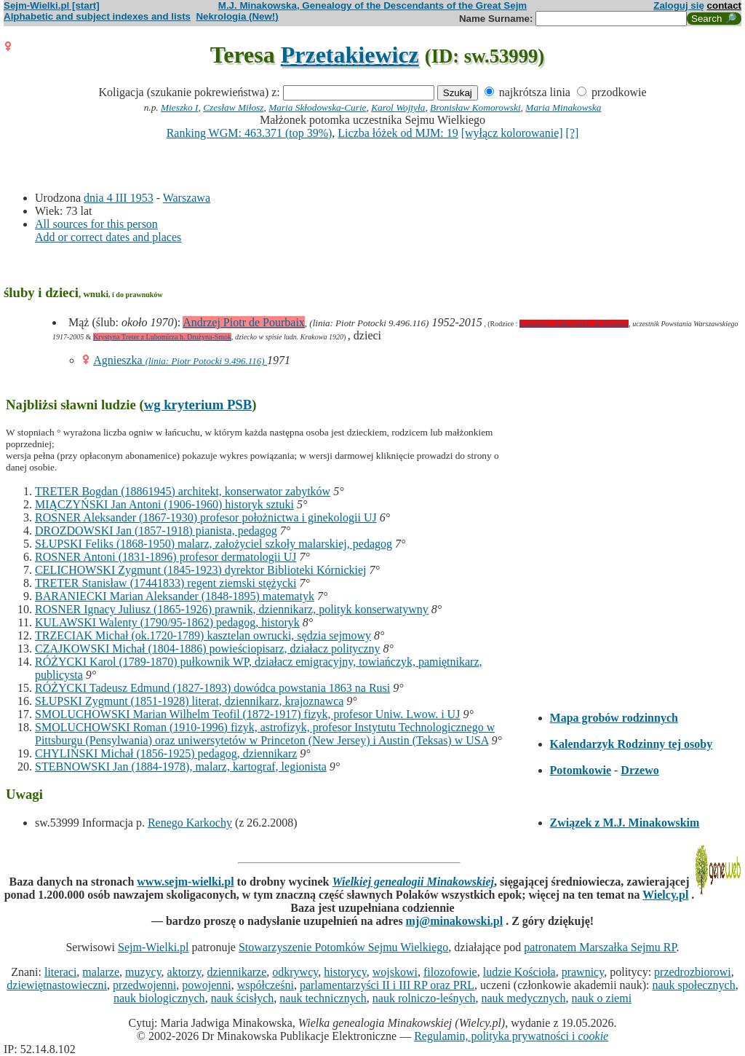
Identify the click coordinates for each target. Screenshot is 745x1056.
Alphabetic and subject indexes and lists (97, 16)
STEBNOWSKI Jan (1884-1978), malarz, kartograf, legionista (181, 766)
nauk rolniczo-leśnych (424, 998)
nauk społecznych (693, 985)
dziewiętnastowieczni (57, 985)
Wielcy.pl (665, 894)
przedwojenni (144, 985)
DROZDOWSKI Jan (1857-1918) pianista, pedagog (156, 530)
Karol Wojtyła (398, 107)
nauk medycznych (524, 998)
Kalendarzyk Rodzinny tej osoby (631, 744)
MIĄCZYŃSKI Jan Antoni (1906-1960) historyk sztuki (164, 504)
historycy (345, 972)
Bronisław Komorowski (475, 107)
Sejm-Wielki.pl (153, 947)
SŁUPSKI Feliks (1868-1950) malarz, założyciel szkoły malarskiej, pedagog (213, 543)
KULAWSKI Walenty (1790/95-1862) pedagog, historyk (167, 622)
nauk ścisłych (242, 998)
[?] (572, 133)
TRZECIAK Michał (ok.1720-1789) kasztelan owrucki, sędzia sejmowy (203, 635)
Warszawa (186, 198)
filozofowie (450, 972)
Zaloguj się (678, 5)
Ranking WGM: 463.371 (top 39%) (249, 133)
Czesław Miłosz (233, 107)
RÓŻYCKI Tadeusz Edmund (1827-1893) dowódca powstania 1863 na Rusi (212, 688)
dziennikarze (237, 972)
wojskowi (395, 972)
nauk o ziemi (601, 998)
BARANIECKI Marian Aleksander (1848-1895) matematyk (174, 596)
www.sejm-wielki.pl (185, 881)
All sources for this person (96, 224)
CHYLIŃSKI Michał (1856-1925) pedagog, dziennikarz (166, 753)
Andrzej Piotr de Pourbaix (244, 322)
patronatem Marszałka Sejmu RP (600, 947)
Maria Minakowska (563, 107)
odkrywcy (295, 972)
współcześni (265, 985)
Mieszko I (179, 107)
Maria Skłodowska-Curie (317, 107)
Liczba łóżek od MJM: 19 (398, 133)
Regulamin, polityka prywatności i (511, 1036)
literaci (60, 972)
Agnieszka (119, 360)
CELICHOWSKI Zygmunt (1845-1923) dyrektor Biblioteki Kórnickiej (200, 570)
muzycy (143, 972)
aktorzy (184, 972)
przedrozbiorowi (692, 972)
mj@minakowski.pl (454, 921)
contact (724, 5)
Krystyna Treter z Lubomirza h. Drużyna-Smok (162, 337)
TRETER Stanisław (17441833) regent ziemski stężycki (165, 583)
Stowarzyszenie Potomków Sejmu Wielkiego (343, 947)
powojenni (206, 985)
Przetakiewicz (350, 55)
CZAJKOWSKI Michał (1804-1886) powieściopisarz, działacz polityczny (208, 648)
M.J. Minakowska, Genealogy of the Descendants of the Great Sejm (372, 5)
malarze (100, 972)
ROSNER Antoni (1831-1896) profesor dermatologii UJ (166, 557)
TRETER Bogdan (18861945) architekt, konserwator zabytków (182, 491)
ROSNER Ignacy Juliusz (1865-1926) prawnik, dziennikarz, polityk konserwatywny (232, 609)
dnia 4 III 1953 (119, 198)
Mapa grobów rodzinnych (614, 718)
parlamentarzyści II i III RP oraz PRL (387, 985)
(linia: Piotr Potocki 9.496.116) (206, 360)
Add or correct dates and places (108, 237)
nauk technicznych (323, 998)
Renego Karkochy (190, 822)
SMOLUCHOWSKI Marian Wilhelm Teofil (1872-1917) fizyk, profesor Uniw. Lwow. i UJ (247, 714)
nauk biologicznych (159, 998)
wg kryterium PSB (198, 404)
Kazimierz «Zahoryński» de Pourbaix (574, 324)
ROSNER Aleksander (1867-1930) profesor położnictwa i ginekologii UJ (206, 517)
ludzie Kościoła (519, 972)
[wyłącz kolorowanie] (512, 133)
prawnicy (583, 972)
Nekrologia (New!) (237, 16)
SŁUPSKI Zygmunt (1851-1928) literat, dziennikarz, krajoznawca (189, 701)
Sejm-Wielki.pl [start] (52, 5)
